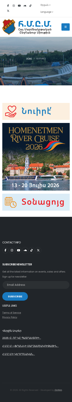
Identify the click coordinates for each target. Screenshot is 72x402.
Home (29, 58)
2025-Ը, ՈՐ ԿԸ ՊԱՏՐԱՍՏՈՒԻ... (21, 338)
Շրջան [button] (45, 5)
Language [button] (47, 11)
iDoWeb (58, 390)
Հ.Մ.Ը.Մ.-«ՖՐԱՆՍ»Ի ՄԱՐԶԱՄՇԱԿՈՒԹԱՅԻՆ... (30, 346)
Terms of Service (11, 312)
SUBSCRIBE (15, 296)
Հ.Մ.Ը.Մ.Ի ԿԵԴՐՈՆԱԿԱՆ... (18, 354)
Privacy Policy (9, 317)
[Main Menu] (65, 27)
